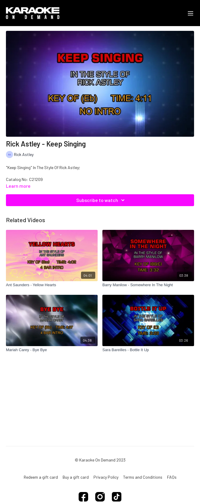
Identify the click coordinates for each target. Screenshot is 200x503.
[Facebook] (83, 497)
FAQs (172, 477)
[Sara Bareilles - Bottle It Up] (148, 350)
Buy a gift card (76, 477)
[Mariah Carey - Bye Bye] (52, 350)
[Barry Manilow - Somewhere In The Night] (148, 285)
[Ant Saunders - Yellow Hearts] (52, 285)
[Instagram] (100, 497)
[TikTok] (116, 497)
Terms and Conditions (142, 477)
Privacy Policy (105, 477)
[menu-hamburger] (190, 13)
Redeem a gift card (41, 477)
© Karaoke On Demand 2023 (100, 460)
